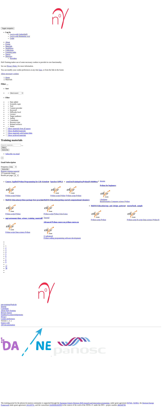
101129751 (30, 405)
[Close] (2, 158)
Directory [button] (8, 56)
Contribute (5, 309)
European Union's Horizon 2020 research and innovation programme (84, 403)
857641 (129, 403)
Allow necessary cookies (10, 74)
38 (6, 268)
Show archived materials (15, 135)
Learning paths (10, 52)
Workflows (9, 48)
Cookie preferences (8, 319)
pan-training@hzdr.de (9, 305)
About (7, 42)
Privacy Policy (12, 66)
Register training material (10, 171)
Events (7, 44)
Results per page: (7, 175)
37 (6, 266)
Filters (4, 147)
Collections (9, 50)
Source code (5, 323)
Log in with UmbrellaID (18, 34)
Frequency (5, 167)
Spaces (7, 54)
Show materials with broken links (18, 133)
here (40, 70)
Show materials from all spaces (18, 129)
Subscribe (5, 150)
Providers (13, 58)
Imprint (3, 307)
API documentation (8, 325)
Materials (8, 46)
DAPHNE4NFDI (56, 405)
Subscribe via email (12, 154)
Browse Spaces (6, 313)
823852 (136, 403)
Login (12, 38)
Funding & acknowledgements (12, 315)
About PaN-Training (8, 311)
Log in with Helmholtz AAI (20, 36)
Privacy (3, 317)
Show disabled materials (15, 131)
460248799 (121, 405)
